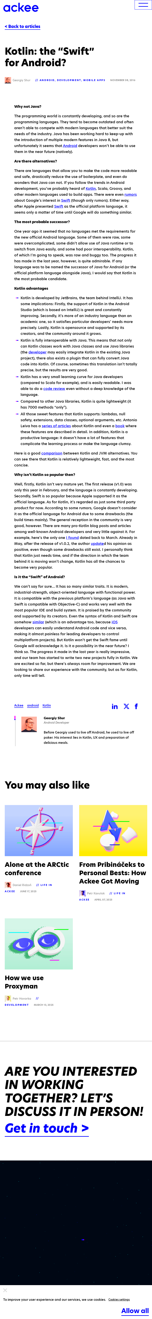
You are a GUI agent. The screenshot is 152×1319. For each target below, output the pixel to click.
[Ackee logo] (21, 7)
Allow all (135, 1310)
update (97, 543)
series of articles (56, 425)
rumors (130, 194)
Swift (65, 200)
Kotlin (91, 188)
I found (72, 537)
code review (54, 388)
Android (47, 80)
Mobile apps (94, 80)
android (33, 706)
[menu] (143, 5)
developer (37, 352)
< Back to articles (22, 26)
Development (69, 80)
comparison (51, 453)
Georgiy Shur (54, 718)
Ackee (18, 706)
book (119, 425)
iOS (115, 622)
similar (38, 622)
